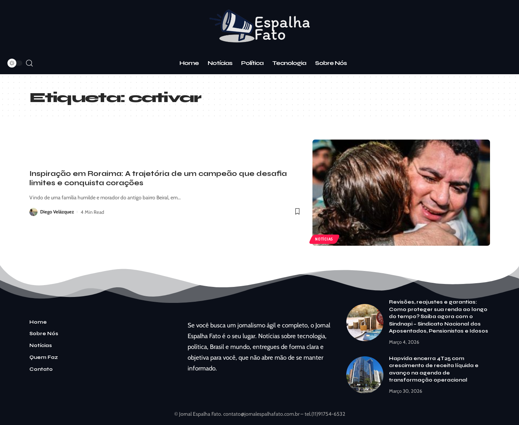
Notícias (324, 239)
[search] (29, 63)
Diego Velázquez (57, 212)
